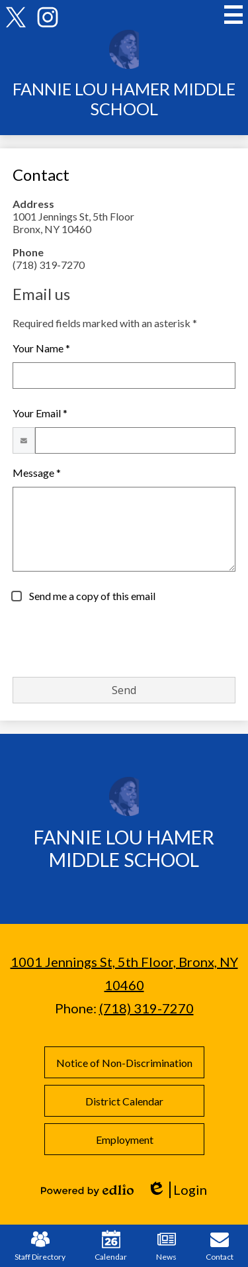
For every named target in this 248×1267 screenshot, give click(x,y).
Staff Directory (40, 1246)
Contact (219, 1246)
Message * (37, 472)
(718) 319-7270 (146, 1008)
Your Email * (40, 413)
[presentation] (113, 640)
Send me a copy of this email (91, 595)
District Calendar (124, 1101)
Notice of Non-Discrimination (124, 1062)
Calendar (111, 1246)
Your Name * (41, 348)
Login (177, 1190)
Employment (124, 1139)
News (166, 1246)
